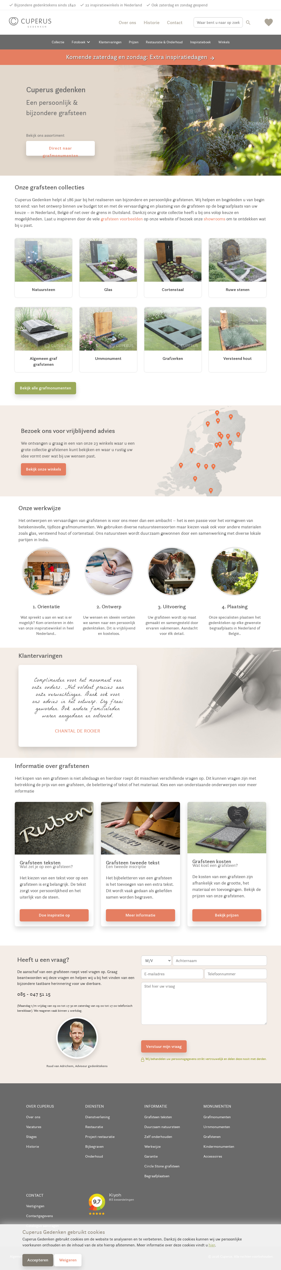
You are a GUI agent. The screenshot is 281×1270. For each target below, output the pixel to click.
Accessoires (212, 1156)
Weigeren (68, 1260)
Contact (174, 22)
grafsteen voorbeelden (122, 219)
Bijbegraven (94, 1146)
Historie (152, 22)
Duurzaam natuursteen (162, 1126)
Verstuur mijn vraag (164, 1046)
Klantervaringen (110, 42)
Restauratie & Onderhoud (164, 42)
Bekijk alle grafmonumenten (45, 388)
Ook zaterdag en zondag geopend (179, 5)
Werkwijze (152, 1146)
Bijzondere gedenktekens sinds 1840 (45, 5)
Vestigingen (35, 1206)
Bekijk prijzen (227, 915)
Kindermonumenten (218, 1146)
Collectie (58, 42)
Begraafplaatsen (156, 1176)
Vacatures (33, 1126)
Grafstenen (212, 1136)
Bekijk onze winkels (43, 469)
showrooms (214, 219)
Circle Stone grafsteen (162, 1166)
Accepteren (37, 1260)
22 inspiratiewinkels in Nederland (113, 5)
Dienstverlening (97, 1117)
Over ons (127, 22)
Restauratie (94, 1126)
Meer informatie (140, 915)
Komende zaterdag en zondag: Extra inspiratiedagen (140, 57)
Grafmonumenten (217, 1117)
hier (212, 1245)
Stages (31, 1136)
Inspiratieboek (200, 42)
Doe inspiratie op (54, 915)
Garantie (151, 1156)
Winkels (224, 42)
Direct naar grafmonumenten (60, 150)
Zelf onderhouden (158, 1136)
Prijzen (133, 42)
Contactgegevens (39, 1215)
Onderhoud (94, 1156)
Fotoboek (81, 42)
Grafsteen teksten (158, 1117)
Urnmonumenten (216, 1126)
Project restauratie (100, 1136)
